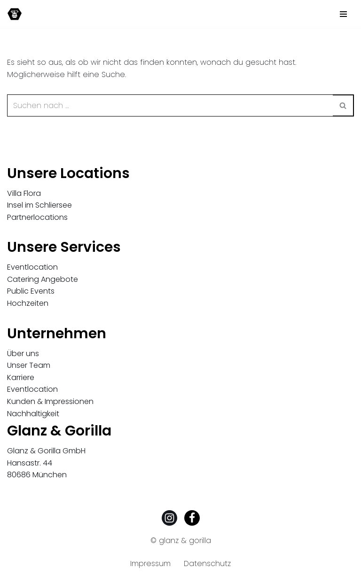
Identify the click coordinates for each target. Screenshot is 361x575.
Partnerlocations (37, 217)
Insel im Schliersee (39, 205)
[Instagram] (169, 518)
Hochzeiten (27, 303)
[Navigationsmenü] (343, 14)
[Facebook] (192, 518)
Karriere (20, 377)
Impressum (150, 563)
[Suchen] (170, 105)
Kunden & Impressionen (50, 401)
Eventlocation (32, 267)
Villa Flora (24, 193)
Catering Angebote (42, 279)
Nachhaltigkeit (33, 413)
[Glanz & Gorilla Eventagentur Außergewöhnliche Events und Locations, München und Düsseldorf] (14, 14)
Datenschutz (207, 563)
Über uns (23, 353)
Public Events (31, 291)
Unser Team (28, 365)
